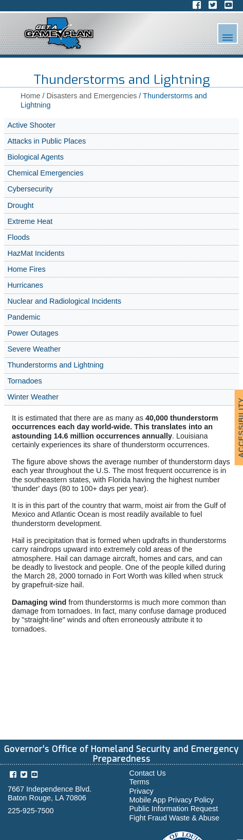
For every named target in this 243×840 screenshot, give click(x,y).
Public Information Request (173, 808)
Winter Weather (33, 397)
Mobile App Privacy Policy (171, 800)
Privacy (141, 791)
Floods (18, 237)
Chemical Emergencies (45, 173)
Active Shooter (31, 125)
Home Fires (26, 269)
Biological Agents (35, 157)
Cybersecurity (29, 189)
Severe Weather (34, 349)
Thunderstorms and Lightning (55, 365)
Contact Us (147, 773)
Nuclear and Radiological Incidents (64, 301)
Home (30, 96)
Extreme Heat (29, 221)
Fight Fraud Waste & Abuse (174, 818)
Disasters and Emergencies (91, 96)
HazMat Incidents (35, 253)
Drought (20, 205)
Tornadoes (24, 381)
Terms (139, 782)
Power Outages (32, 333)
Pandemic (23, 317)
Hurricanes (25, 285)
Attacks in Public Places (46, 141)
